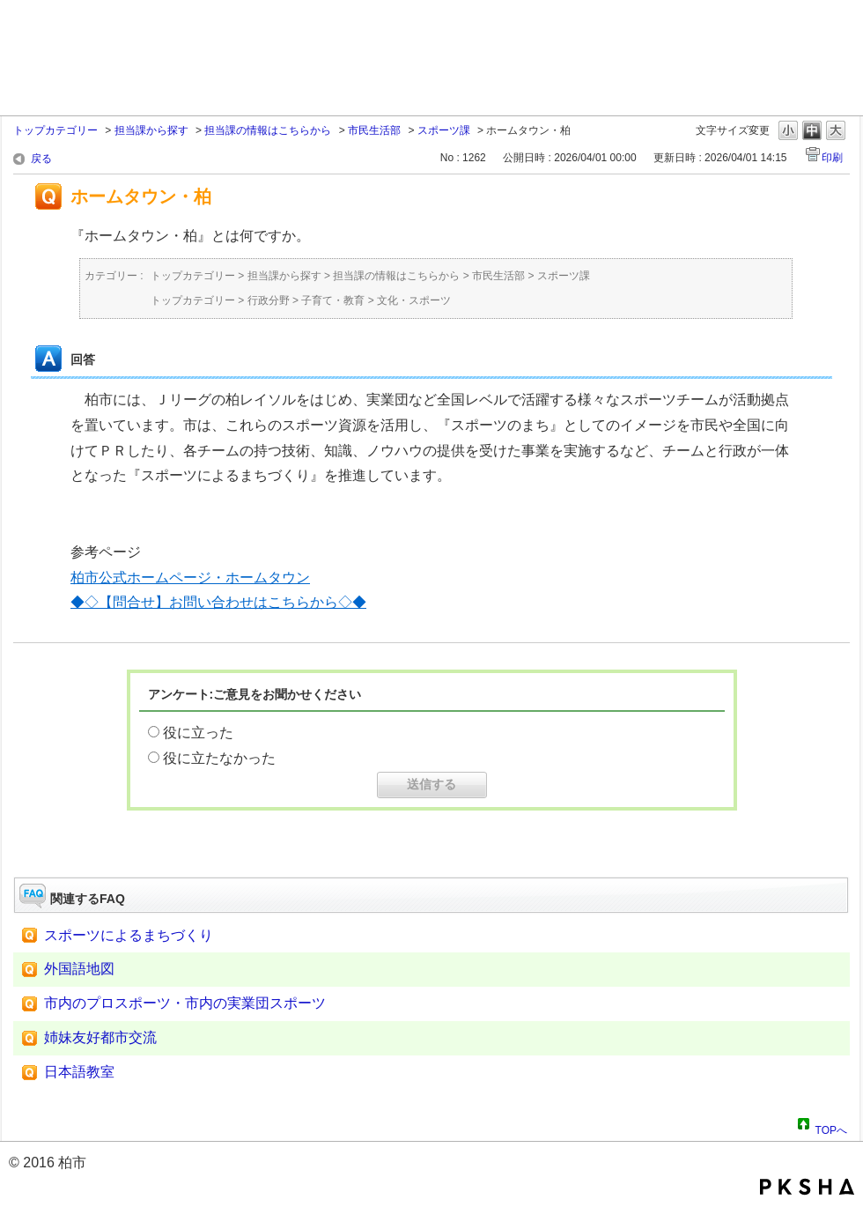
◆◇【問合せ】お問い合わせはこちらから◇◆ (218, 602)
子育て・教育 (333, 300)
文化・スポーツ (414, 300)
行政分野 (268, 300)
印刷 (832, 158)
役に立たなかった (219, 758)
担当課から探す (151, 130)
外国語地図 (79, 968)
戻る (41, 158)
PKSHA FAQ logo (807, 1186)
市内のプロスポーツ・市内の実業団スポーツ (185, 1003)
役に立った (198, 732)
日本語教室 (79, 1071)
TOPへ (831, 1127)
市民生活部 (374, 130)
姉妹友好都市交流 (100, 1037)
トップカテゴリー (55, 130)
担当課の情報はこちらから (267, 130)
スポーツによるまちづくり (128, 935)
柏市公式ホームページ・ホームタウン (190, 577)
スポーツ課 (443, 130)
